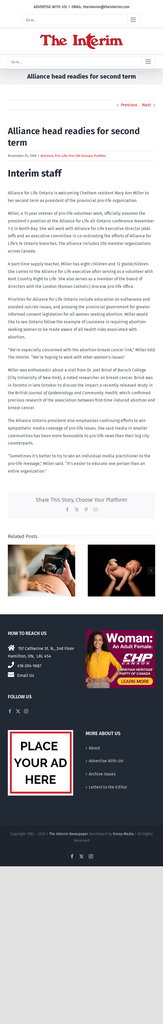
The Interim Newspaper (68, 834)
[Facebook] (10, 711)
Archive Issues (102, 773)
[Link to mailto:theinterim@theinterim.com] (11, 674)
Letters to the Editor (108, 787)
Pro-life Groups (80, 156)
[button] (12, 570)
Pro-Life (61, 156)
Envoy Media (123, 834)
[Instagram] (26, 711)
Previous (129, 104)
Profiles (100, 156)
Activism (46, 156)
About (94, 748)
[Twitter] (18, 711)
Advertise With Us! (106, 760)
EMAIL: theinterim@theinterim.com (101, 7)
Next (146, 104)
